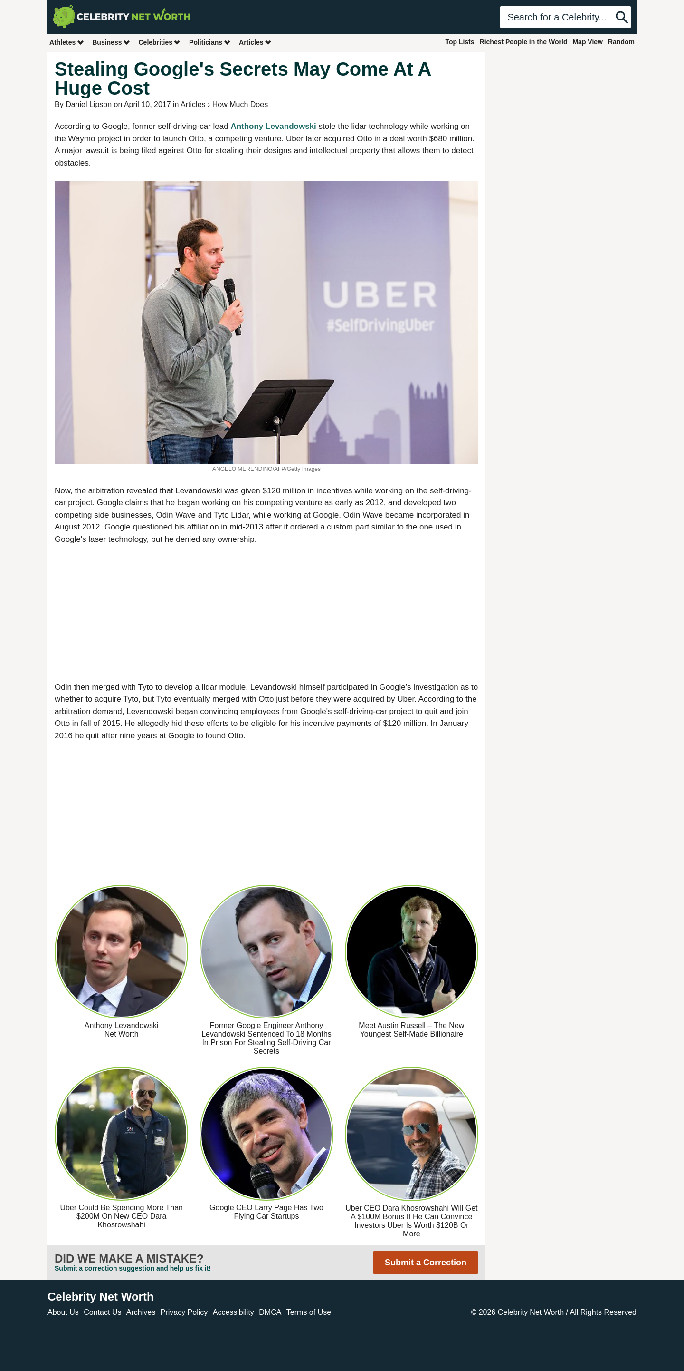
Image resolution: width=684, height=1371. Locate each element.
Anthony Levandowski (273, 126)
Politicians (210, 42)
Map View (587, 42)
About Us (63, 1312)
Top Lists (459, 42)
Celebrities (159, 42)
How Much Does (240, 104)
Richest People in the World (524, 42)
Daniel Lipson (89, 104)
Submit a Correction (425, 1262)
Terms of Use (308, 1312)
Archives (140, 1312)
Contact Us (102, 1312)
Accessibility (233, 1312)
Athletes (66, 42)
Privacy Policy (184, 1312)
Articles (255, 42)
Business (111, 42)
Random (621, 42)
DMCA (270, 1312)
